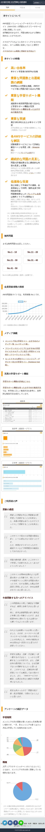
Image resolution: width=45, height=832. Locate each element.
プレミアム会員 (26, 153)
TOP (7, 7)
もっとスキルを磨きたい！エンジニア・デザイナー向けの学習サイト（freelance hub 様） (22, 362)
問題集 (22, 7)
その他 (37, 7)
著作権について (26, 826)
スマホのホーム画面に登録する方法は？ (19, 51)
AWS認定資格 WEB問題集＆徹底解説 (14, 2)
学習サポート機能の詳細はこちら (16, 381)
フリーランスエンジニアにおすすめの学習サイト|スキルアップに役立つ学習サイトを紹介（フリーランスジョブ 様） (22, 351)
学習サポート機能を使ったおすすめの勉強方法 (22, 388)
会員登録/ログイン (39, 2)
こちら (31, 173)
